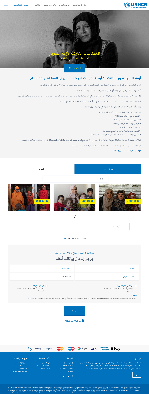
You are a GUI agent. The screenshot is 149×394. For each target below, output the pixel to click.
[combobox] (71, 276)
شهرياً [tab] (41, 169)
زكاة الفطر (37, 5)
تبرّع (74, 311)
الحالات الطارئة (45, 368)
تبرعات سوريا (46, 363)
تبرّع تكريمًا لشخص (79, 5)
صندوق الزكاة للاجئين (21, 363)
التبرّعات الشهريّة (64, 5)
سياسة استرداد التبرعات (66, 368)
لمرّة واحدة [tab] (107, 169)
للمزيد (136, 375)
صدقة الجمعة (23, 365)
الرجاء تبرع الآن (74, 68)
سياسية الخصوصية (67, 365)
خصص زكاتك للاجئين (21, 5)
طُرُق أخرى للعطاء (50, 5)
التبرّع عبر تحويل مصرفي (19, 371)
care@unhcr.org (32, 298)
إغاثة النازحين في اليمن (43, 365)
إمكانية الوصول (68, 363)
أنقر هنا (65, 238)
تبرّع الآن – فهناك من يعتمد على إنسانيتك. (126, 151)
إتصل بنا (70, 371)
